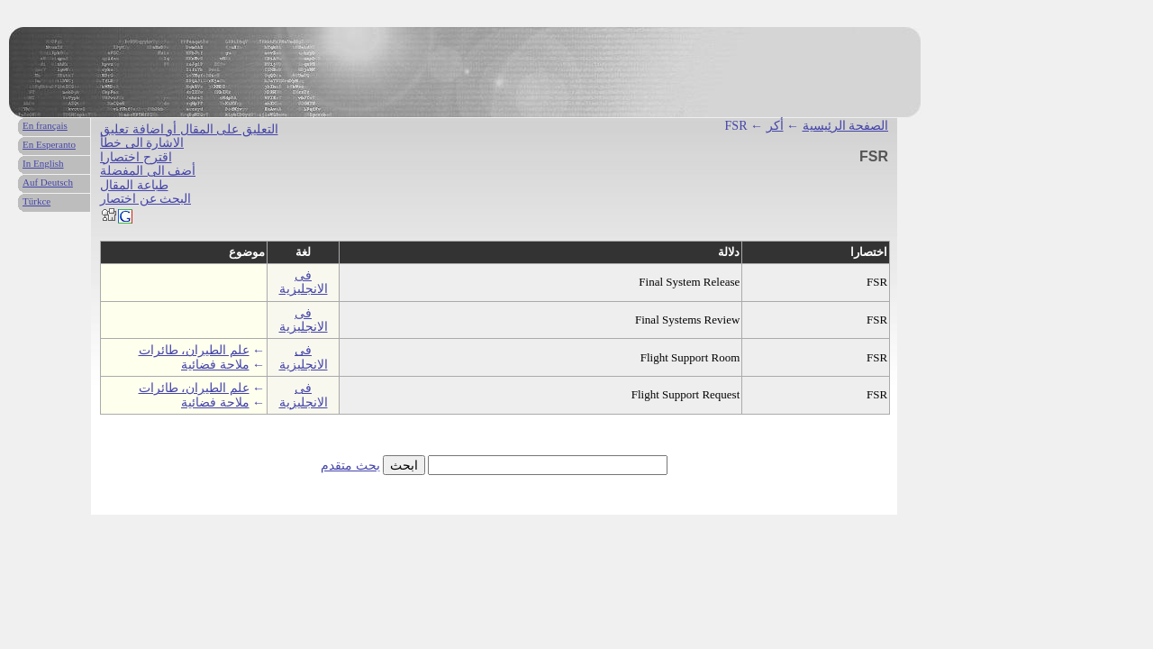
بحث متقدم (350, 465)
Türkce (36, 201)
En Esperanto (49, 144)
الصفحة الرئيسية (846, 126)
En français (45, 125)
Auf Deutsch (48, 182)
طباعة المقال (134, 185)
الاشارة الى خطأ (142, 143)
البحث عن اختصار (145, 199)
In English (43, 163)
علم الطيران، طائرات (194, 350)
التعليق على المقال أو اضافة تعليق (189, 129)
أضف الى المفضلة (147, 171)
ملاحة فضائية (215, 364)
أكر (775, 126)
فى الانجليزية (303, 282)
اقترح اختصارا (136, 157)
